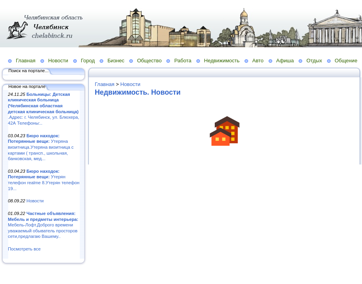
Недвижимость (222, 61)
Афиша (285, 61)
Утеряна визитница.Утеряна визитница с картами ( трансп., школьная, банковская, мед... (40, 147)
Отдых (314, 61)
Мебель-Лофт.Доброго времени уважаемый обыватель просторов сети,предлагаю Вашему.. (43, 225)
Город (88, 61)
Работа (182, 61)
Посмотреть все (24, 249)
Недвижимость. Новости (138, 92)
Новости (58, 61)
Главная (26, 61)
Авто (258, 61)
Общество (149, 61)
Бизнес (115, 61)
